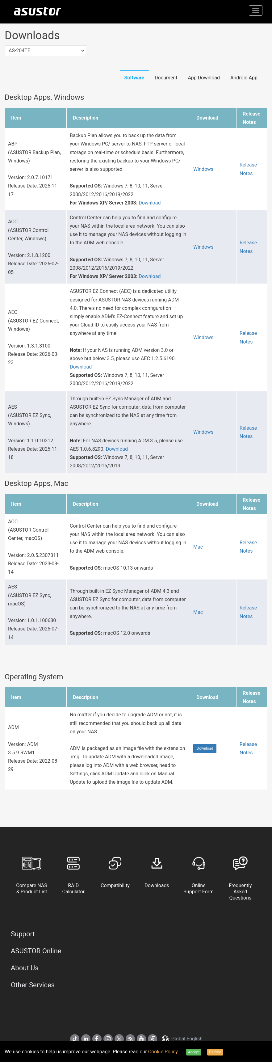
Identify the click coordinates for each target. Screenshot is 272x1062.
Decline (215, 1052)
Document (166, 78)
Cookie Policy (163, 1052)
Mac (198, 547)
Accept (193, 1052)
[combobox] (45, 51)
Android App (243, 78)
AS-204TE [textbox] (19, 50)
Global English (182, 1039)
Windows (203, 169)
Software (134, 78)
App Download (204, 78)
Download (150, 203)
